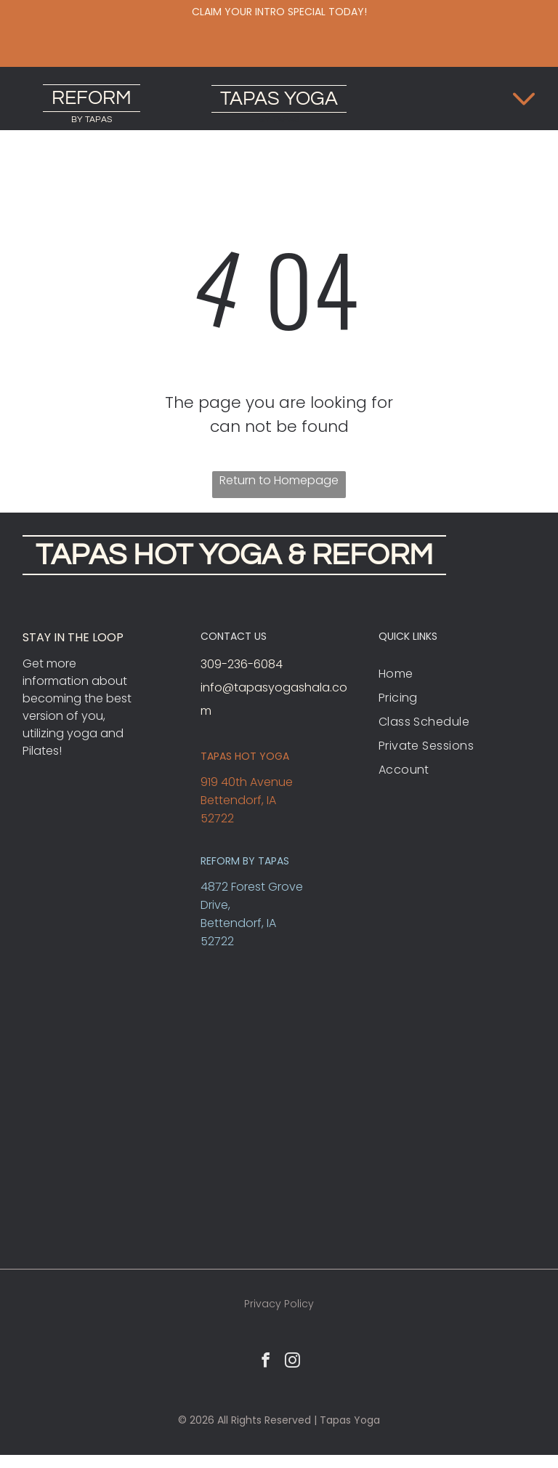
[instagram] (292, 1362)
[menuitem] (457, 674)
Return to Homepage (279, 480)
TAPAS (250, 99)
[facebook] (266, 1362)
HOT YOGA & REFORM (283, 555)
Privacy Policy (279, 1303)
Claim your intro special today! (279, 11)
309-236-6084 (242, 664)
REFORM (92, 98)
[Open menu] (524, 99)
